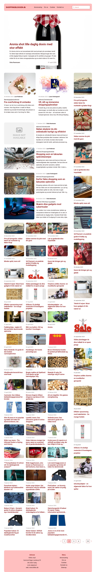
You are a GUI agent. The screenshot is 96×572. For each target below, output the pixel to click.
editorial (16, 100)
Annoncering (38, 7)
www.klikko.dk (33, 567)
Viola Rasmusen (15, 62)
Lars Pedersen (18, 96)
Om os (46, 7)
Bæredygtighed (9, 100)
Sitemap (63, 567)
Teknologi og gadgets (48, 202)
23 (88, 541)
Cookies (52, 7)
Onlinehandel (48, 100)
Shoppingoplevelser (48, 152)
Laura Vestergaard (54, 96)
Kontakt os (60, 7)
